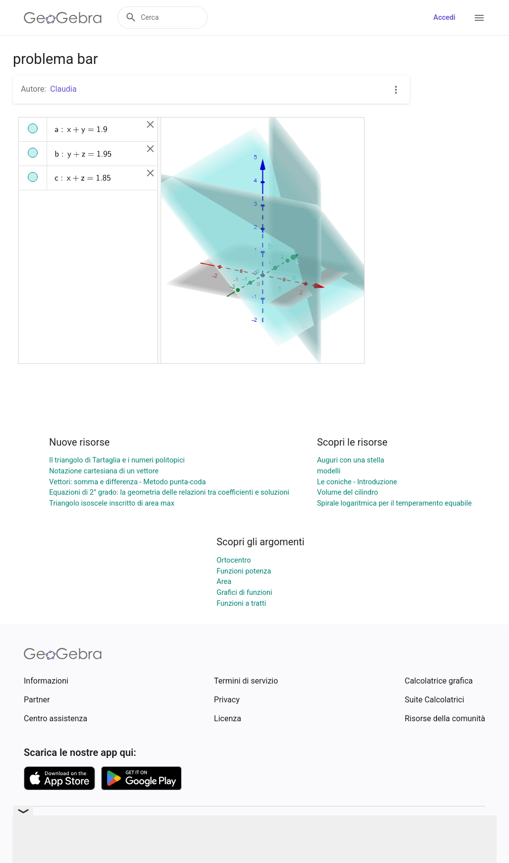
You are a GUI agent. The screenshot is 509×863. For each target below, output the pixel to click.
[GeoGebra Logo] (63, 18)
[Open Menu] (479, 18)
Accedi (444, 17)
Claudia (63, 89)
